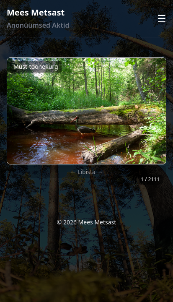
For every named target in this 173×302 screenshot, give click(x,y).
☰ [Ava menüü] (161, 18)
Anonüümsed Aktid (38, 25)
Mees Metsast (36, 12)
